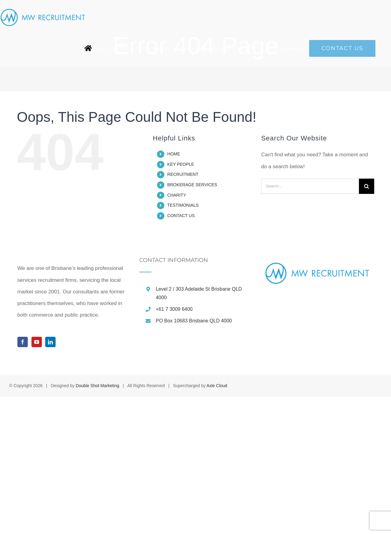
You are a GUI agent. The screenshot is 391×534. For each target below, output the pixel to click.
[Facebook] (22, 479)
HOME (173, 153)
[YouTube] (36, 479)
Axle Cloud (216, 523)
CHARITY (176, 195)
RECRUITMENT (183, 174)
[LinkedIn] (50, 479)
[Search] (366, 186)
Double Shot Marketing (97, 523)
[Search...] (310, 186)
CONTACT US (181, 215)
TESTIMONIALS (183, 205)
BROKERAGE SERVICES (192, 184)
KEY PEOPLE (180, 164)
